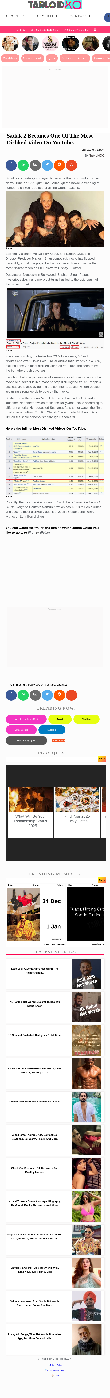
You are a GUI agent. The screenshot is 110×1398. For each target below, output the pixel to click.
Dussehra (51, 730)
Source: (9, 248)
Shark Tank (32, 58)
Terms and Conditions (56, 1370)
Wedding (10, 58)
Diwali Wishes (21, 730)
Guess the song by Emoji (26, 740)
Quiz (21, 29)
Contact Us (82, 16)
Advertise (47, 16)
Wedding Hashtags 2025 (26, 719)
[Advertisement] (55, 98)
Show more (58, 740)
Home (56, 1375)
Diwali (60, 719)
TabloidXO (96, 155)
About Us (15, 16)
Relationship (76, 29)
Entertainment (44, 29)
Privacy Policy (56, 1365)
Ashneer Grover (74, 58)
